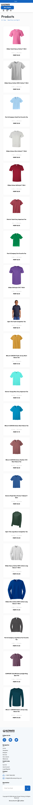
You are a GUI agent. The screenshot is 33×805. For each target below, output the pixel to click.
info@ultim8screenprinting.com (13, 778)
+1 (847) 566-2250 (10, 775)
